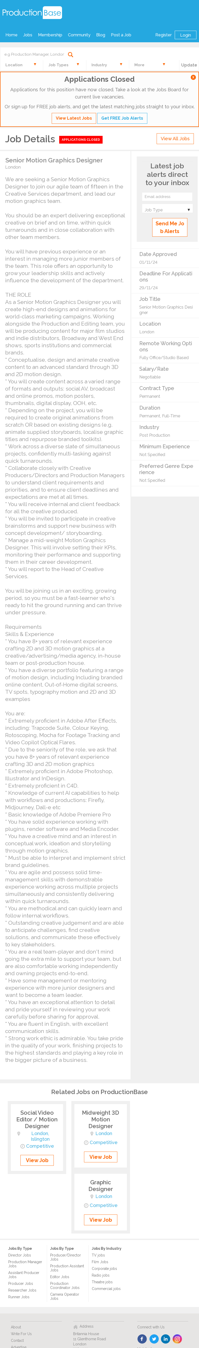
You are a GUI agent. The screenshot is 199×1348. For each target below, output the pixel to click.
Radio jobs (101, 1275)
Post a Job (121, 34)
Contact (17, 1340)
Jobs (27, 34)
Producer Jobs (20, 1283)
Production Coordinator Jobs (65, 1285)
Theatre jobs (102, 1282)
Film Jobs (100, 1262)
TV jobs (98, 1255)
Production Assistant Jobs (67, 1268)
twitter (154, 1339)
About (16, 1327)
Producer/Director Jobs (65, 1257)
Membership (50, 34)
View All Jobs (175, 138)
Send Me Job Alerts (170, 227)
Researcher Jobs (22, 1290)
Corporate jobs (104, 1269)
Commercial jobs (106, 1289)
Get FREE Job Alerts (122, 118)
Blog (100, 34)
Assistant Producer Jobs (23, 1275)
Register (163, 34)
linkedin (165, 1339)
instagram (177, 1339)
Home (11, 34)
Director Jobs (19, 1255)
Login (185, 35)
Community (79, 34)
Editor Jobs (59, 1277)
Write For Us (21, 1334)
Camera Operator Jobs (64, 1296)
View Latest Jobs (74, 118)
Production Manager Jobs (25, 1264)
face (142, 1339)
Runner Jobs (18, 1297)
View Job (37, 1160)
